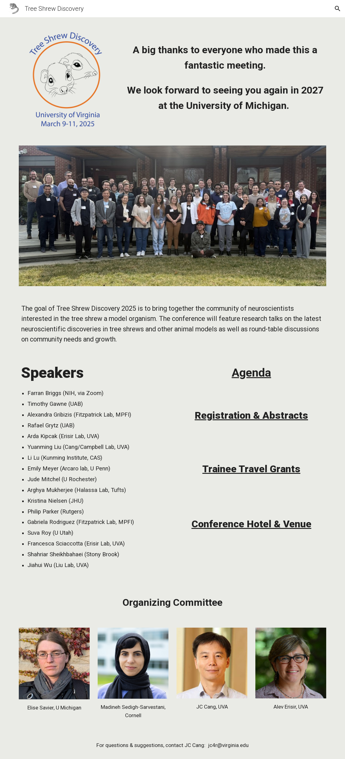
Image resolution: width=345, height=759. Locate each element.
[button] (337, 8)
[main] (225, 70)
